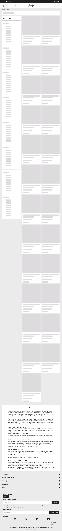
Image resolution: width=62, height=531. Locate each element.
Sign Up (6, 496)
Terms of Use (23, 506)
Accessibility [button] (55, 1)
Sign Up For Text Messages (10, 499)
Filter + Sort (12, 18)
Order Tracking (7, 1)
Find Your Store (7, 510)
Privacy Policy (31, 506)
